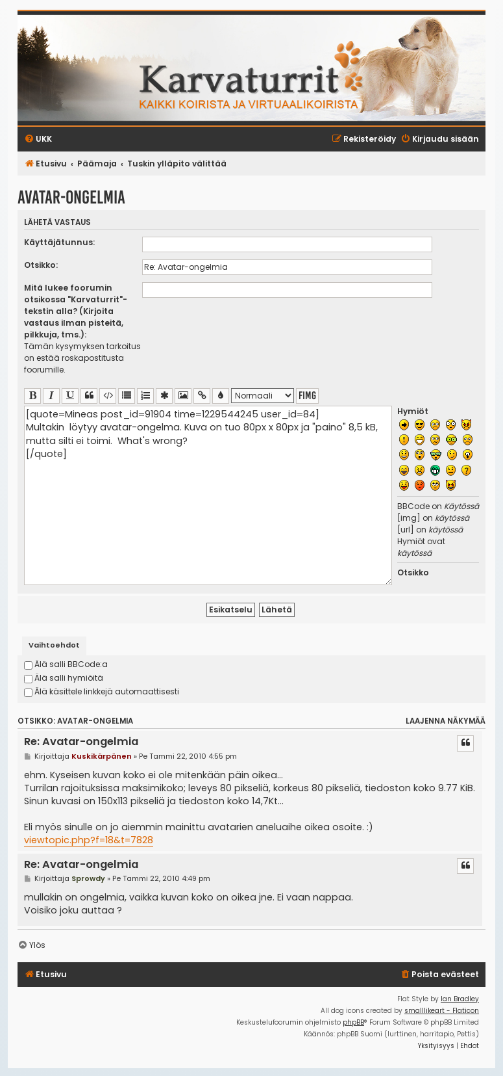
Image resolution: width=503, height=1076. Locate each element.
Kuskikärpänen (101, 756)
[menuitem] (439, 975)
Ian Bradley (460, 999)
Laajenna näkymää (445, 721)
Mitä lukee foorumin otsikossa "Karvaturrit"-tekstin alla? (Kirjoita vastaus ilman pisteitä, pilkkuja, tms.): (75, 311)
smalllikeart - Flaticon (441, 1011)
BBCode (413, 506)
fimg (307, 395)
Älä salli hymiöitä (63, 677)
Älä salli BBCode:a (66, 664)
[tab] (54, 645)
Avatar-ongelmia (71, 197)
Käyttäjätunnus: (59, 242)
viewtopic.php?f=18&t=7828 (88, 839)
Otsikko (413, 572)
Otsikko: (41, 264)
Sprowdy (88, 878)
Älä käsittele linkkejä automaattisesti (101, 691)
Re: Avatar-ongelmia (81, 742)
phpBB (353, 1022)
